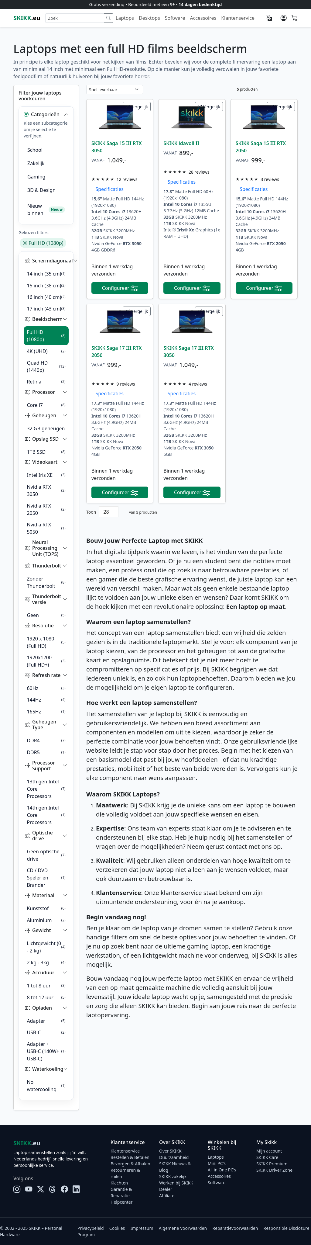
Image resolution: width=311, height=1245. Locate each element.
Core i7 (46, 405)
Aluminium (46, 920)
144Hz (46, 699)
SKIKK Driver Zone (274, 1170)
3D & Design (41, 190)
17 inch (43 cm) (46, 308)
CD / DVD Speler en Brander (46, 877)
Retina (46, 381)
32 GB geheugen (46, 428)
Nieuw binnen (46, 210)
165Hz (46, 711)
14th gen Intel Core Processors (46, 815)
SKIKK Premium (271, 1164)
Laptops (125, 18)
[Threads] (52, 1189)
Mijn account (269, 1151)
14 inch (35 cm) (46, 273)
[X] (40, 1189)
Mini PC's (217, 1163)
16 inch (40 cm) (46, 297)
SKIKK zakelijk (172, 1176)
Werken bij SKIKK (176, 1183)
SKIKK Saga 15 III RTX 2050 (261, 147)
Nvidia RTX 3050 (46, 491)
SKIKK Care (267, 1157)
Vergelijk (136, 106)
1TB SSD (46, 452)
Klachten (119, 1183)
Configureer (120, 288)
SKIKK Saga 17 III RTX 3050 (188, 352)
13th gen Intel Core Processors (46, 788)
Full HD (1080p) (43, 243)
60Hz (46, 688)
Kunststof (46, 908)
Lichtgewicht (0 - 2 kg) (46, 947)
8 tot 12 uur (46, 997)
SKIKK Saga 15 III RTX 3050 (116, 147)
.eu (26, 18)
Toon (91, 512)
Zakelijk (36, 163)
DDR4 (46, 740)
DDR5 (46, 752)
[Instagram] (16, 1189)
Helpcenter (122, 1202)
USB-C (46, 1032)
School (35, 150)
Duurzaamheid (174, 1157)
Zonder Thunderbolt (46, 582)
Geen (46, 615)
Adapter (46, 1021)
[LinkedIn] (76, 1189)
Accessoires (203, 18)
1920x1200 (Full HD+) (46, 661)
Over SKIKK (170, 1151)
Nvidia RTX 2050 (46, 509)
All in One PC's (222, 1170)
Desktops (149, 18)
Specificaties (108, 189)
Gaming (36, 176)
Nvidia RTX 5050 (46, 528)
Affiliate (166, 1195)
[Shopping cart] (295, 18)
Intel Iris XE (46, 475)
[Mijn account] (284, 18)
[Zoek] (108, 18)
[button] (46, 114)
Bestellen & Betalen (130, 1157)
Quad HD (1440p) (46, 366)
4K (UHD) (46, 351)
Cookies (117, 1228)
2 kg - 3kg (46, 962)
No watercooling (46, 1086)
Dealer (165, 1189)
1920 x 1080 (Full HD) (46, 642)
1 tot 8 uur (46, 985)
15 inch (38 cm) (46, 285)
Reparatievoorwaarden (235, 1228)
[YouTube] (28, 1189)
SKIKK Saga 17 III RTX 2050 (116, 352)
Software (175, 18)
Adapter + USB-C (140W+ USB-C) (46, 1051)
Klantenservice (238, 18)
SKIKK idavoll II (181, 143)
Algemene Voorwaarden (183, 1228)
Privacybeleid (90, 1228)
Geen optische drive (46, 855)
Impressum (142, 1228)
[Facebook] (64, 1189)
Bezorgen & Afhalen (130, 1164)
